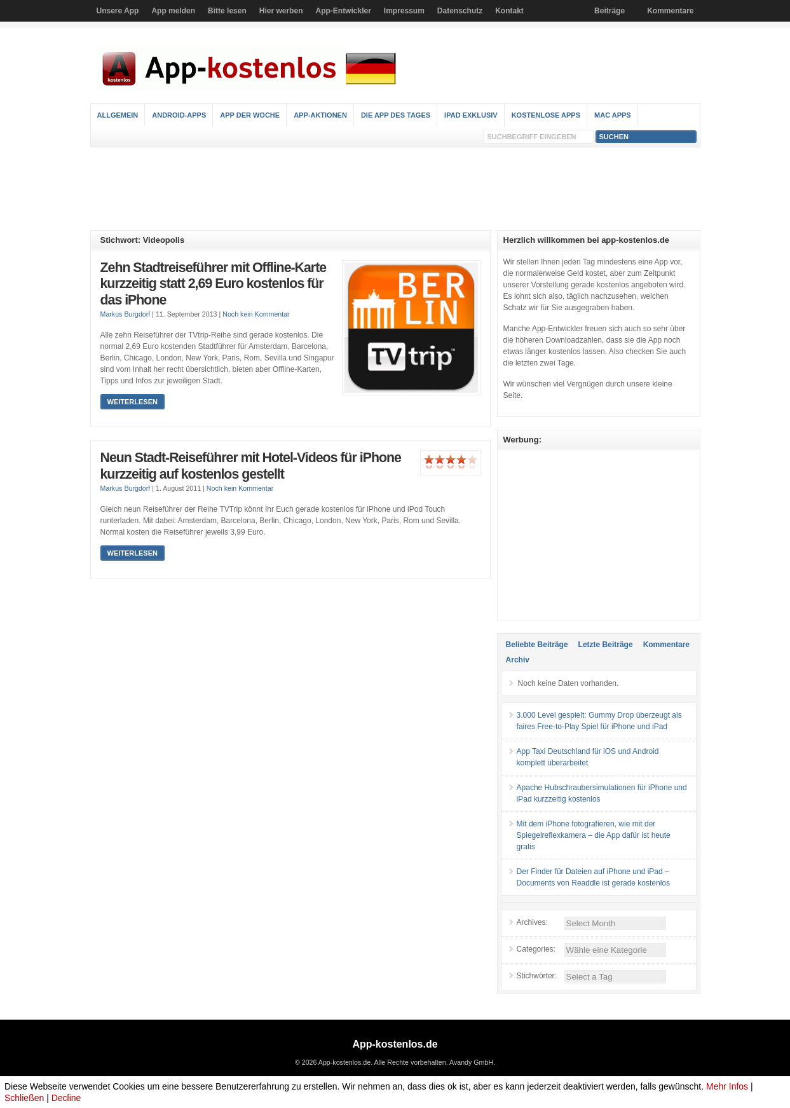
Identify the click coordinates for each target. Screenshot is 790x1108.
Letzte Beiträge (605, 644)
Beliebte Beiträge (537, 644)
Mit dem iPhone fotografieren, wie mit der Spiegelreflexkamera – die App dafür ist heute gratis (594, 835)
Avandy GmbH (471, 1062)
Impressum (404, 10)
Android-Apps (179, 115)
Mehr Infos (727, 1086)
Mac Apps (612, 115)
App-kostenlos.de (394, 1044)
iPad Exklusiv (471, 115)
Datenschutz (459, 10)
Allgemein (118, 115)
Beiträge (609, 10)
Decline (66, 1098)
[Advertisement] (395, 188)
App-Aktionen (320, 115)
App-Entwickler (343, 10)
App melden (173, 10)
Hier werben (281, 10)
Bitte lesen (227, 10)
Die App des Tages (395, 115)
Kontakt (509, 10)
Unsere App (118, 10)
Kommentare (670, 10)
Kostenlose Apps (546, 115)
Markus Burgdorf (125, 314)
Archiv (517, 659)
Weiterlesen (132, 402)
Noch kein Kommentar (255, 314)
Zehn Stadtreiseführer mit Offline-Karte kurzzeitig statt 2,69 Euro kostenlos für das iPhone (213, 284)
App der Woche (250, 115)
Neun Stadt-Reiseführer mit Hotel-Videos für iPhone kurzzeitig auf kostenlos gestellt (250, 466)
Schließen (24, 1098)
